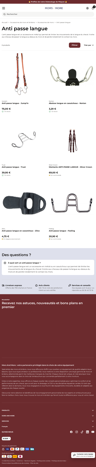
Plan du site (34, 463)
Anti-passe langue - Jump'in (15, 103)
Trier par (89, 45)
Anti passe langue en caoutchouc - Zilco (21, 231)
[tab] (48, 267)
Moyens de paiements (9, 446)
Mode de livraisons (8, 453)
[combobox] (48, 14)
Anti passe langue (63, 22)
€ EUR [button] (5, 439)
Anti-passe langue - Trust (14, 167)
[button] (48, 426)
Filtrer (75, 45)
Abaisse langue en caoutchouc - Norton (67, 103)
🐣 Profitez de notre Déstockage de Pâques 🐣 (48, 2)
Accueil (5, 22)
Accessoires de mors (46, 22)
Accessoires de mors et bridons (22, 22)
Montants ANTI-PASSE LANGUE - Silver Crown (70, 167)
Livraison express (13, 285)
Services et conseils (81, 285)
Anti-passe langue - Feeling (62, 231)
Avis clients (44, 285)
